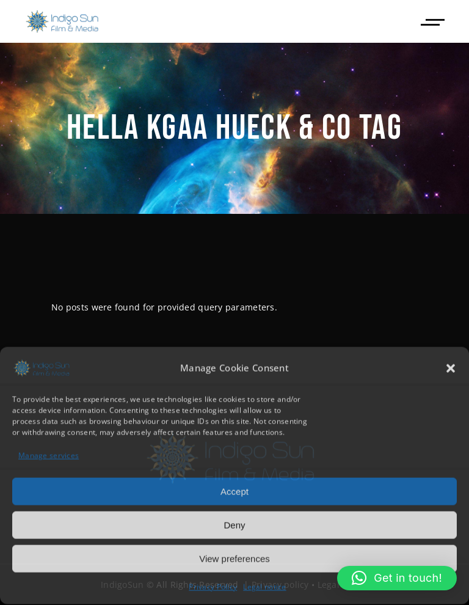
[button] (451, 367)
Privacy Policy (213, 586)
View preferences (234, 557)
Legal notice (264, 586)
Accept (234, 490)
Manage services (48, 455)
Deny (234, 524)
